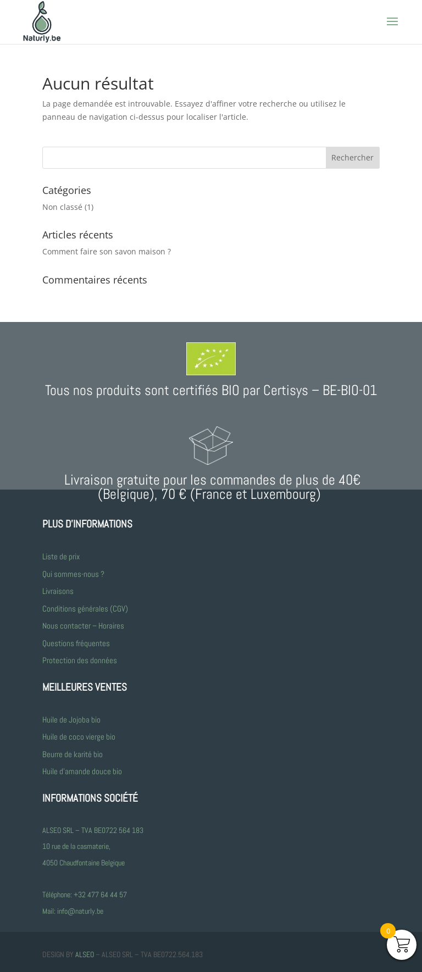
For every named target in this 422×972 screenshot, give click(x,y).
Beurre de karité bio (72, 754)
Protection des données (79, 660)
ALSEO (84, 954)
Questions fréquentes (76, 643)
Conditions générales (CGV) (85, 608)
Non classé (62, 207)
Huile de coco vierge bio (79, 736)
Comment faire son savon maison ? (106, 251)
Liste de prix (61, 556)
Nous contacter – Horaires (83, 625)
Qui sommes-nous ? (73, 574)
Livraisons (58, 591)
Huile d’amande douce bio (82, 771)
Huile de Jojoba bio (71, 719)
